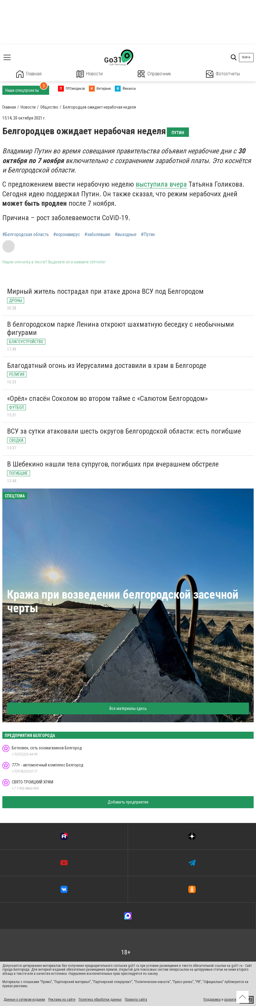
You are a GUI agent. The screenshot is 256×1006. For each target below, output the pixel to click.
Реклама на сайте (61, 999)
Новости (90, 74)
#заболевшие (97, 234)
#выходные (126, 234)
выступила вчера (161, 184)
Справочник (154, 74)
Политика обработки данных (100, 999)
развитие (231, 999)
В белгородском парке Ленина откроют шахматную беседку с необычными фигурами (120, 328)
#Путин (148, 234)
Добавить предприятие (128, 802)
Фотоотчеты (223, 74)
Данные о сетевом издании (24, 999)
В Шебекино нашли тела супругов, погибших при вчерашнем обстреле (113, 464)
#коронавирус (66, 234)
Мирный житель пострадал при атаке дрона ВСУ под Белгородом (105, 291)
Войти (246, 57)
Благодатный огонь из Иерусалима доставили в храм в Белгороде (106, 365)
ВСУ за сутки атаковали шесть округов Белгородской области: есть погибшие (124, 431)
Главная (28, 74)
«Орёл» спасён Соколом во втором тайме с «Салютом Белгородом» (107, 398)
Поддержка (212, 999)
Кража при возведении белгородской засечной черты (122, 601)
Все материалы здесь (128, 708)
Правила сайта (136, 999)
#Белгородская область (25, 234)
